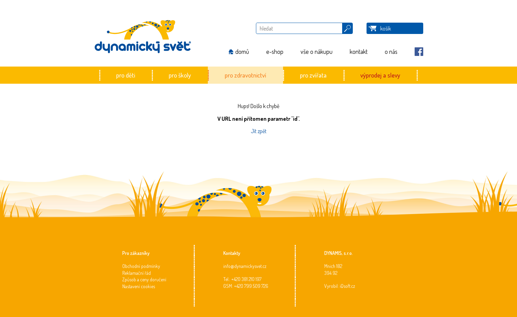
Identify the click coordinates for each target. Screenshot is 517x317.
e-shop (274, 51)
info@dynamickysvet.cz (245, 266)
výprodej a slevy (380, 75)
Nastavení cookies (138, 286)
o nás (391, 51)
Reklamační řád (136, 273)
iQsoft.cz (347, 286)
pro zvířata (313, 75)
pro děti (125, 75)
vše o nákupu (317, 51)
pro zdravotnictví (245, 75)
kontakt (359, 51)
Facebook (419, 51)
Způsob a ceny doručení (144, 279)
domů (242, 51)
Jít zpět (259, 131)
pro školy (180, 75)
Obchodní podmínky (141, 266)
